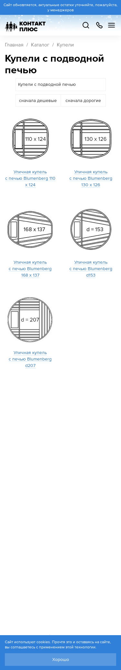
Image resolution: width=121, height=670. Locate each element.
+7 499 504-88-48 (99, 25)
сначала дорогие (83, 100)
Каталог (40, 44)
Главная (14, 44)
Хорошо (60, 659)
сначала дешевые (38, 100)
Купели (65, 44)
